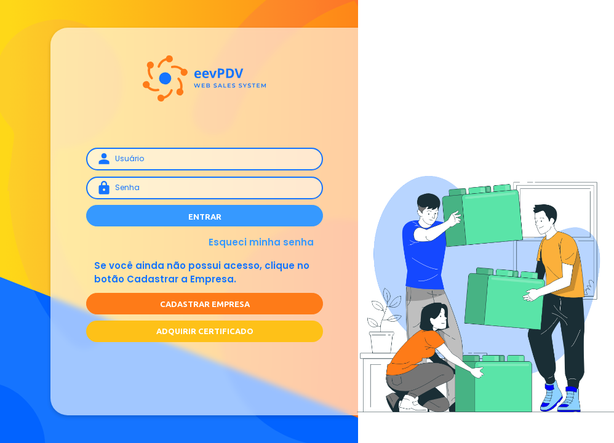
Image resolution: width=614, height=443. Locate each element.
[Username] (204, 159)
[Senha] (204, 187)
